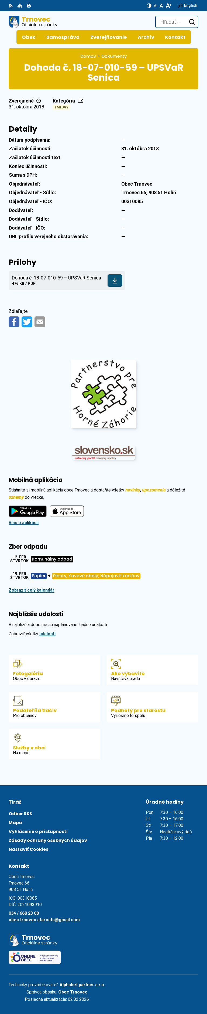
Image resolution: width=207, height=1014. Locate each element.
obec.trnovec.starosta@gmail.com (44, 919)
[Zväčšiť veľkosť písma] (168, 5)
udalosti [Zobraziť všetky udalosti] (47, 633)
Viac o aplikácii (24, 522)
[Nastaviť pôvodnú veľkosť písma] (161, 5)
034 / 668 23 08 (24, 913)
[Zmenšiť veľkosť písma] (155, 5)
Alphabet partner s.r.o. (82, 984)
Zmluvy (61, 107)
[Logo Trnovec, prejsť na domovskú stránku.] (33, 22)
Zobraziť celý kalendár (31, 590)
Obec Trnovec (72, 992)
